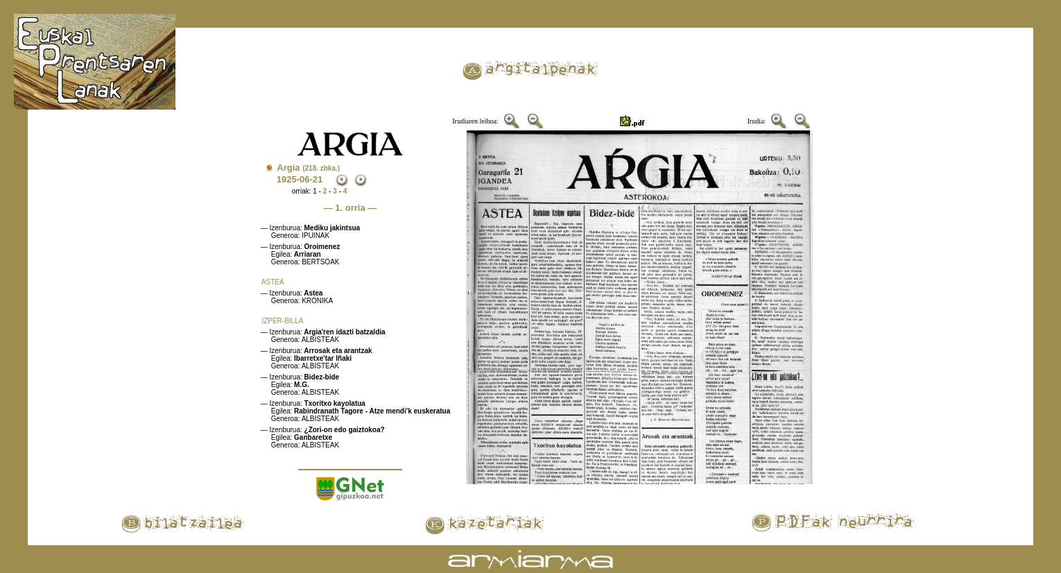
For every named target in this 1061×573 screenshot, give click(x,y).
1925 (287, 179)
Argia (308, 167)
